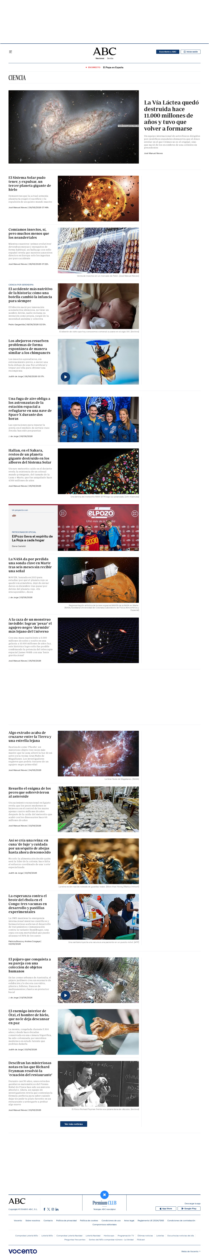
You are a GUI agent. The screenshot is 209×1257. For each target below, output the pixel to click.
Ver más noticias (74, 1124)
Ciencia (17, 78)
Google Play (190, 1208)
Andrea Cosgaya (33, 941)
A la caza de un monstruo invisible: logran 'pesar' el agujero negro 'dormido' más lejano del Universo (30, 625)
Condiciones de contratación (181, 1220)
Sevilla (110, 58)
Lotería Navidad (93, 1235)
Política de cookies (89, 1220)
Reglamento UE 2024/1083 (151, 1220)
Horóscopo (109, 1235)
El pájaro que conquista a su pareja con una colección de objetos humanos (30, 965)
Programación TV (126, 1235)
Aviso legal (129, 1220)
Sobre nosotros (33, 1220)
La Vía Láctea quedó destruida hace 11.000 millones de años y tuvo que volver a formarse (171, 115)
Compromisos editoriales (105, 1224)
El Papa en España (113, 67)
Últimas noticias (145, 1235)
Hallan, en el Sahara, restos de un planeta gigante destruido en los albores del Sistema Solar (30, 456)
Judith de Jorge (16, 376)
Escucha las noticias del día (181, 1235)
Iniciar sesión (190, 51)
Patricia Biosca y (17, 941)
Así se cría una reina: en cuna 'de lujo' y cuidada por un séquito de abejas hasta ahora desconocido (30, 846)
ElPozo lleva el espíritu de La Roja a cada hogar (32, 538)
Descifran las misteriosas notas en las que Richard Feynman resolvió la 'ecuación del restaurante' (30, 1069)
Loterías (160, 1235)
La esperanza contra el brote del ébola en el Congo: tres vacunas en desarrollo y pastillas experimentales (28, 904)
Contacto (48, 1220)
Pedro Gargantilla (17, 324)
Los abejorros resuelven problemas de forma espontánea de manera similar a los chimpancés (29, 347)
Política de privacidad (66, 1220)
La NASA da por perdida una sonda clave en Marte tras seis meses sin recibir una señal (30, 565)
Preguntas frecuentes (74, 1239)
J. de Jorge (14, 436)
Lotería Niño (47, 1235)
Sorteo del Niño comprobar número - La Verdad (111, 1239)
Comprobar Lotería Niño (26, 1235)
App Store (169, 1208)
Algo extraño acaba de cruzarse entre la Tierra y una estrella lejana (30, 736)
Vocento (18, 1220)
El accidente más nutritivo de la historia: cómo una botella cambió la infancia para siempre (30, 295)
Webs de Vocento (190, 1251)
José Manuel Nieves (153, 153)
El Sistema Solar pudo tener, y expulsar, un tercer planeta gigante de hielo (30, 183)
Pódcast (141, 1239)
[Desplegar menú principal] (11, 52)
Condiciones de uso (111, 1220)
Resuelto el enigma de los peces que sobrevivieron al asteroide (30, 792)
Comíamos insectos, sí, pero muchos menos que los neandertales (29, 233)
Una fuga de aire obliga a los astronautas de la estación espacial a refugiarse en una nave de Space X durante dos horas (30, 408)
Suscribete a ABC (165, 51)
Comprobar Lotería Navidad (69, 1235)
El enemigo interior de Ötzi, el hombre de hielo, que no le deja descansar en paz (29, 1017)
